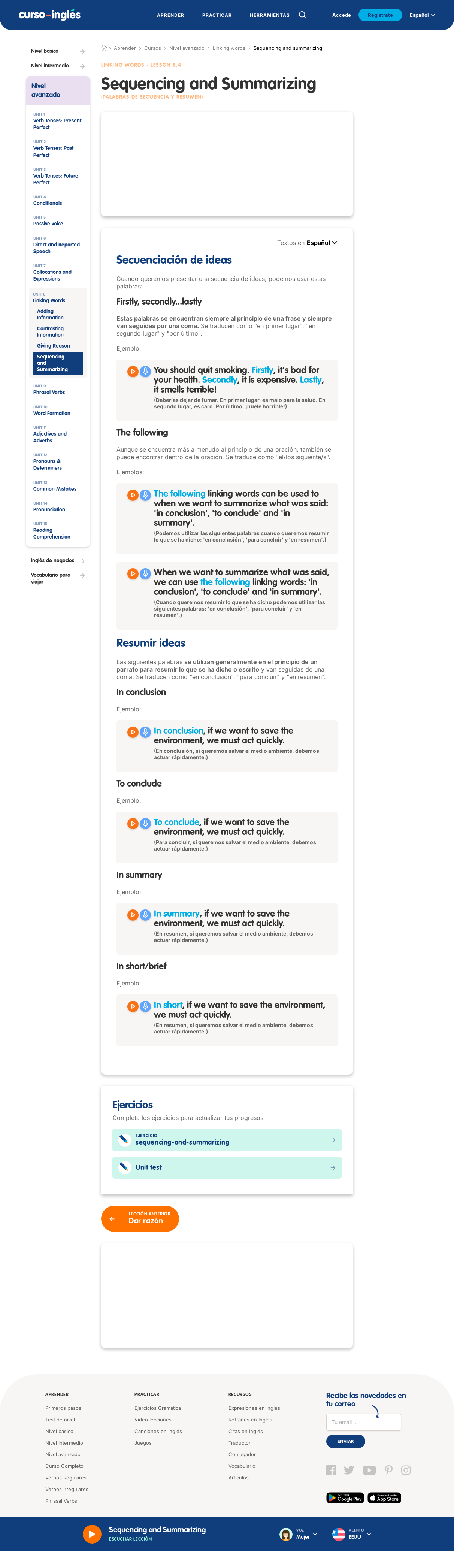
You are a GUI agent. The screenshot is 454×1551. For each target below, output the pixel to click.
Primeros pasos (63, 1408)
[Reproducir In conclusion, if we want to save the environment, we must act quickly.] (133, 732)
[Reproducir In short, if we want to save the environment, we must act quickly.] (133, 1006)
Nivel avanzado (187, 48)
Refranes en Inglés (250, 1420)
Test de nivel (60, 1420)
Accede (341, 15)
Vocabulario (241, 1466)
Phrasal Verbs (61, 1501)
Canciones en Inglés (158, 1431)
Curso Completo (64, 1466)
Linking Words (123, 65)
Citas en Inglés (245, 1431)
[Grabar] (145, 371)
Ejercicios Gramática (157, 1408)
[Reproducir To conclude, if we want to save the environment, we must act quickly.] (133, 823)
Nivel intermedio (64, 1443)
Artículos (238, 1478)
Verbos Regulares (66, 1478)
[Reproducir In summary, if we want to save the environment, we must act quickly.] (133, 915)
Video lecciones (153, 1420)
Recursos (240, 1395)
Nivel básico (59, 1431)
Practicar (146, 1395)
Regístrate (380, 15)
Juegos (143, 1443)
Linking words (229, 48)
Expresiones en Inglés (254, 1408)
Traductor (239, 1443)
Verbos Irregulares (66, 1489)
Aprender (57, 1395)
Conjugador (242, 1454)
